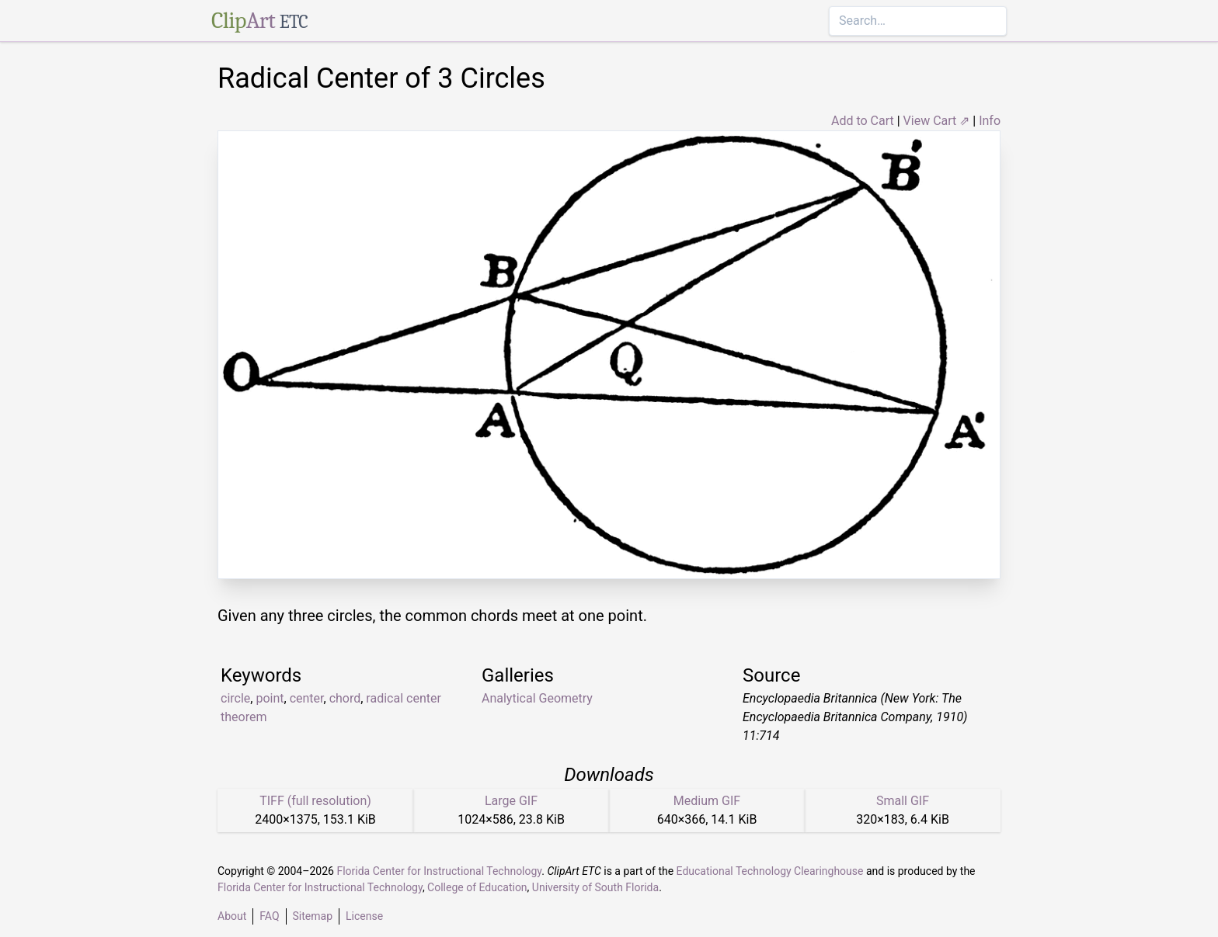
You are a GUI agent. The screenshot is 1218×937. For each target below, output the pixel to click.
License (364, 916)
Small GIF (902, 800)
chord (345, 698)
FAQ (269, 916)
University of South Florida (595, 887)
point (270, 698)
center (307, 698)
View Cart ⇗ (936, 120)
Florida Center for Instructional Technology (438, 871)
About (232, 916)
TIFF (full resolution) (315, 800)
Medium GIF (706, 800)
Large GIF (511, 800)
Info (989, 120)
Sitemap (312, 916)
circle (235, 698)
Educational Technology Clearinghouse (770, 871)
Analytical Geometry (537, 698)
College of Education (477, 887)
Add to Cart (862, 120)
